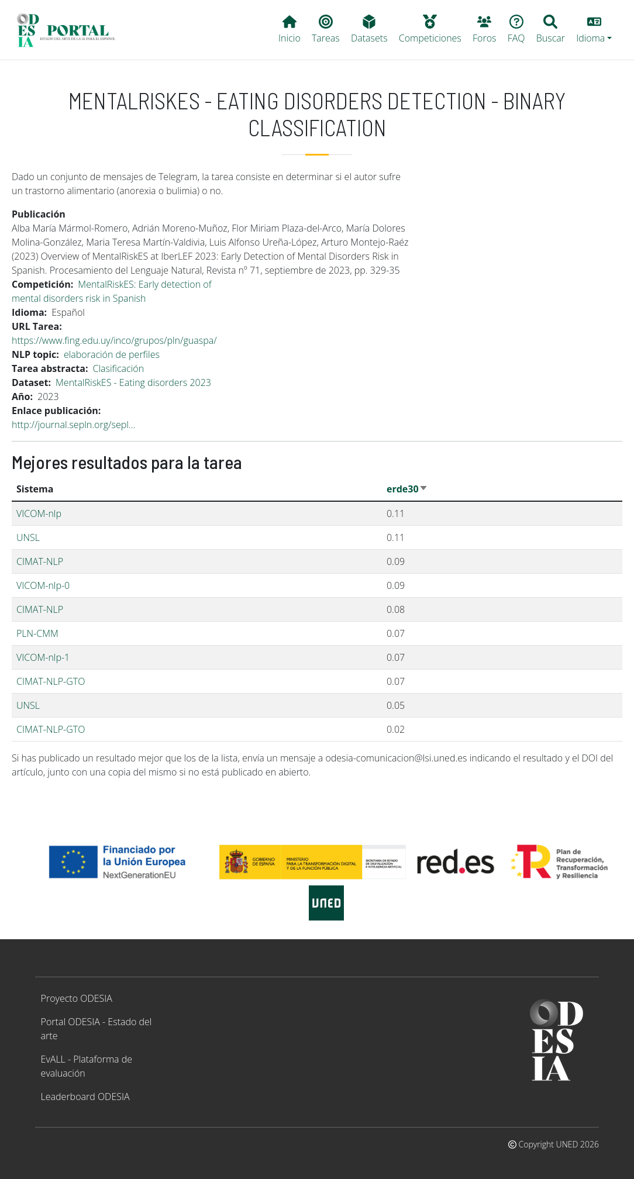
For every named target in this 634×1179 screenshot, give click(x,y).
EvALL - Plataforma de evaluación (86, 1066)
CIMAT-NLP (39, 561)
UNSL (28, 537)
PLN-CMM (37, 633)
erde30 (407, 488)
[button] (594, 30)
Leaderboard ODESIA (85, 1096)
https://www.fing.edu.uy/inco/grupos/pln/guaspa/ (114, 340)
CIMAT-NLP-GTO (50, 681)
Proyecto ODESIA (76, 998)
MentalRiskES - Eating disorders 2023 (133, 382)
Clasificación (118, 368)
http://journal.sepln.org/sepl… (73, 424)
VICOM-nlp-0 (43, 585)
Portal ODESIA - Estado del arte (96, 1028)
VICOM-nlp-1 (43, 657)
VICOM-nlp (38, 513)
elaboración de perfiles (112, 354)
